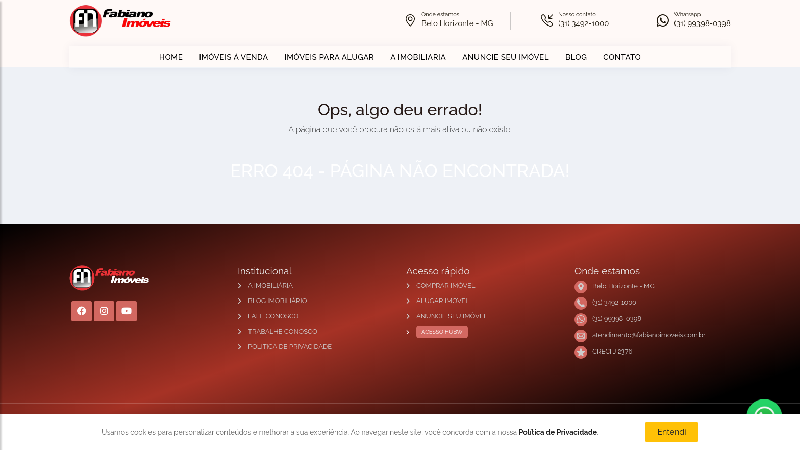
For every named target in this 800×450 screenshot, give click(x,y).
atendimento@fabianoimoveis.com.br (649, 335)
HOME (171, 57)
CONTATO (622, 57)
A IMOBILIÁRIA (270, 285)
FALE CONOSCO (273, 316)
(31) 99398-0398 (702, 23)
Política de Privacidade (558, 432)
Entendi (671, 432)
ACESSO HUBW (439, 332)
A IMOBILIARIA (418, 57)
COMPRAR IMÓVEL (445, 285)
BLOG (576, 57)
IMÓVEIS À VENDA (233, 57)
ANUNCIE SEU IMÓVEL (505, 57)
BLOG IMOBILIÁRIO (277, 301)
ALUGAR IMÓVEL (442, 301)
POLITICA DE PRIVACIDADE (290, 347)
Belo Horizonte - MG (457, 23)
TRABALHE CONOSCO (282, 331)
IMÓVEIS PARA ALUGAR (329, 57)
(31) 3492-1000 (583, 23)
